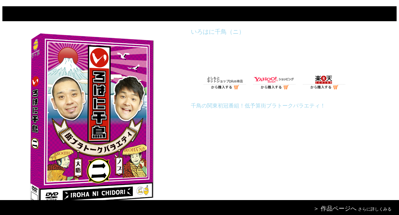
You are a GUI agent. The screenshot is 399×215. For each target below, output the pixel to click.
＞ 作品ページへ (335, 208)
